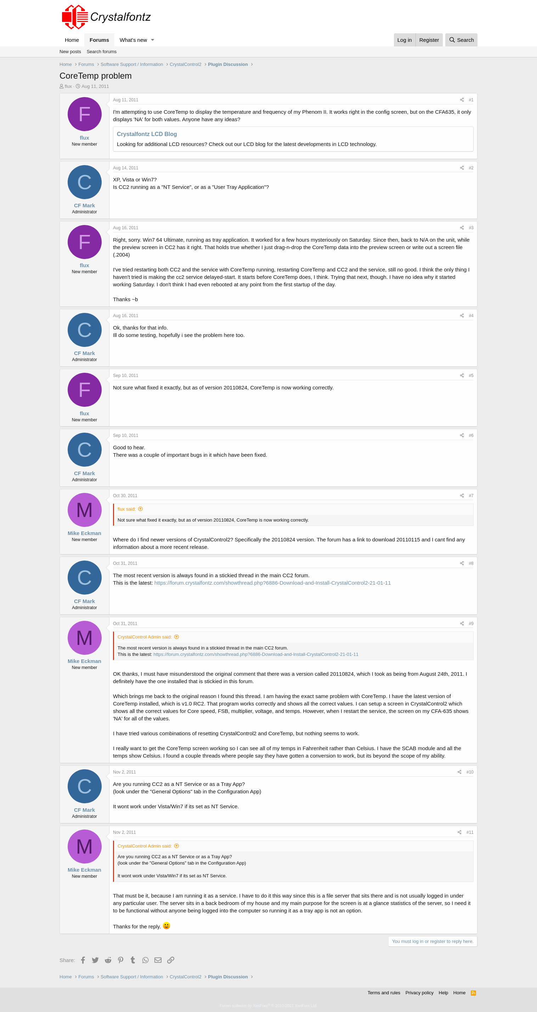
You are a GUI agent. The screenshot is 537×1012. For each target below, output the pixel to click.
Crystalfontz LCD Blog (147, 134)
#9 (471, 623)
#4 (471, 315)
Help (443, 992)
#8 (471, 563)
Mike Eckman (84, 533)
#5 (471, 375)
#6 (471, 435)
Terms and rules (384, 992)
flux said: (127, 509)
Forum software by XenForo (268, 1005)
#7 (471, 495)
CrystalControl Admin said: (145, 637)
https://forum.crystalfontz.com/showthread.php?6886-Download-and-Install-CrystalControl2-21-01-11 (272, 583)
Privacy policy (420, 992)
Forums (99, 40)
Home (72, 40)
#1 (471, 99)
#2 (471, 167)
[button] (153, 39)
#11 (470, 832)
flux (68, 86)
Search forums (102, 51)
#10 (470, 772)
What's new (133, 40)
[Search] (461, 39)
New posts (70, 51)
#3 (471, 227)
